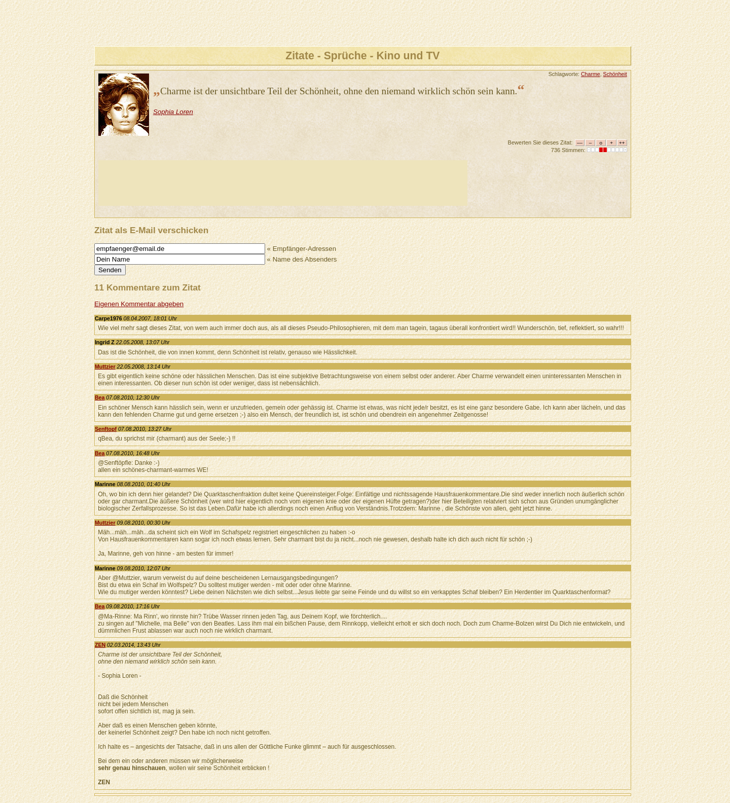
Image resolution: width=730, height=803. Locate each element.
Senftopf (106, 429)
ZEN (100, 645)
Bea (99, 397)
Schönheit (615, 74)
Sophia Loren (173, 112)
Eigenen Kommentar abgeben (139, 304)
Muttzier (105, 366)
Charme (590, 74)
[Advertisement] (282, 183)
